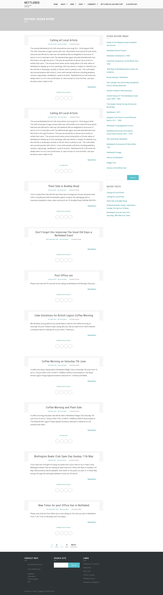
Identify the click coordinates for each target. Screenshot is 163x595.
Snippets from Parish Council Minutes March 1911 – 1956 (121, 119)
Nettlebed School (89, 578)
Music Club (87, 571)
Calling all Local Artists (64, 40)
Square (41, 591)
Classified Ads (131, 4)
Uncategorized (63, 165)
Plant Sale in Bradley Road (63, 186)
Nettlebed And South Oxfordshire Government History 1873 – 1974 (120, 132)
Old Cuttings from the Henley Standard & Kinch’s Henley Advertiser (122, 84)
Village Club (111, 163)
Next (73, 545)
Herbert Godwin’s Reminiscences (119, 90)
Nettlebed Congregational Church (120, 125)
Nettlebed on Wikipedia (91, 582)
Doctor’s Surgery (88, 575)
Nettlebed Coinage (114, 152)
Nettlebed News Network (63, 92)
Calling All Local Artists (64, 113)
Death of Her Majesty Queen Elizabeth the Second (122, 44)
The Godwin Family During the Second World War (121, 105)
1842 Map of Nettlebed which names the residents (122, 70)
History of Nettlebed (115, 157)
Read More (92, 87)
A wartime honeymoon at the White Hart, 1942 (123, 62)
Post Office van (64, 275)
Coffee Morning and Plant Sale (64, 407)
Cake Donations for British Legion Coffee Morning (64, 315)
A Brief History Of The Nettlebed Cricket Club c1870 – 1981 (122, 97)
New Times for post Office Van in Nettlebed (63, 505)
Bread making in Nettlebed (117, 77)
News (72, 4)
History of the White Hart (116, 168)
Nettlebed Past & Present (116, 50)
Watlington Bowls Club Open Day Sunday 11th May (63, 456)
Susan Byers (63, 44)
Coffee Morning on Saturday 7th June (64, 361)
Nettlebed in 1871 (113, 112)
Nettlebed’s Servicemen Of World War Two (121, 145)
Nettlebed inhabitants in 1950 (118, 56)
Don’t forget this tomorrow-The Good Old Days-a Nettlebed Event (64, 234)
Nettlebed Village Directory (112, 4)
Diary (81, 4)
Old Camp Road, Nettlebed (117, 139)
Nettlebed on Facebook (91, 564)
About (63, 4)
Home (56, 4)
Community (92, 4)
